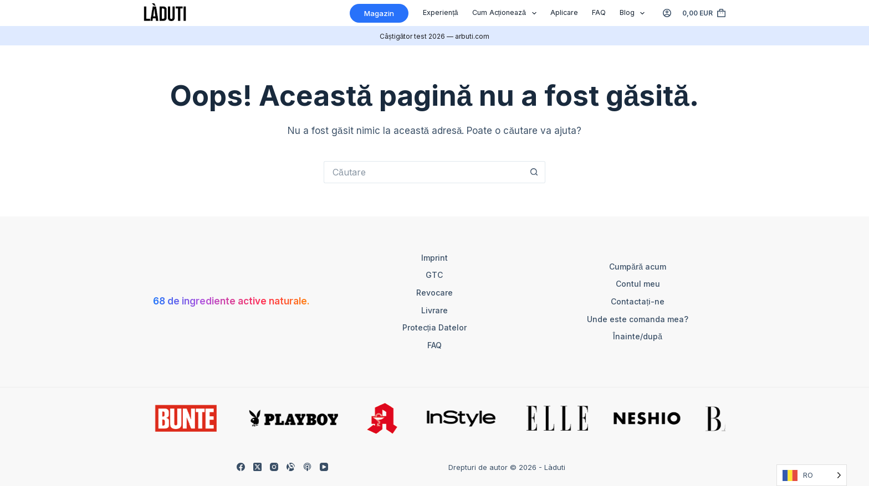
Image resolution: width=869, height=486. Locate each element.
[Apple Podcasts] (307, 467)
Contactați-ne (637, 301)
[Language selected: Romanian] (811, 475)
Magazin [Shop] (379, 13)
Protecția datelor (434, 327)
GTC (434, 275)
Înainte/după (637, 336)
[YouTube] (324, 467)
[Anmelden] (667, 13)
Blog (635, 13)
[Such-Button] (534, 172)
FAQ (599, 12)
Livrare (434, 310)
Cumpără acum (637, 266)
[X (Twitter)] (257, 467)
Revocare (434, 292)
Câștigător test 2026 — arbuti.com (435, 36)
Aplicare (564, 12)
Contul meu (638, 283)
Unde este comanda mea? (637, 319)
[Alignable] (291, 467)
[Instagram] (274, 467)
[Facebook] (241, 467)
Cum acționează (506, 13)
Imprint (434, 257)
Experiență (440, 12)
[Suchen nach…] (423, 172)
